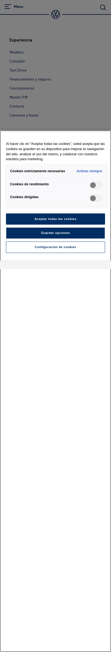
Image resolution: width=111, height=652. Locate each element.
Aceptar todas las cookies (55, 219)
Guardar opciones (55, 232)
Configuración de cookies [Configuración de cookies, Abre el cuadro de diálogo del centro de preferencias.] (55, 247)
